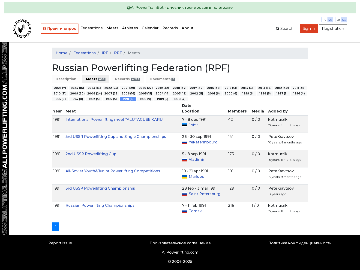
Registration (333, 28)
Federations (91, 28)
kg (344, 19)
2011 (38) (299, 88)
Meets (112, 28)
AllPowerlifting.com (180, 252)
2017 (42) (197, 88)
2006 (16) (128, 93)
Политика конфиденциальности (300, 243)
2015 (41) (231, 88)
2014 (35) (248, 88)
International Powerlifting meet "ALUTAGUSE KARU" (115, 119)
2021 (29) (128, 88)
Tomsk (195, 211)
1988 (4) (180, 99)
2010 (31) (60, 93)
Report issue (60, 243)
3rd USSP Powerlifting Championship (100, 188)
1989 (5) (162, 99)
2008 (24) (94, 93)
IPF (105, 53)
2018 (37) (179, 88)
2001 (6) (214, 93)
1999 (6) (248, 93)
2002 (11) (196, 93)
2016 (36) (213, 88)
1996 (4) (299, 93)
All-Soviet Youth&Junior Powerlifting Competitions (113, 171)
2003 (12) (179, 93)
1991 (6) (128, 99)
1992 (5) (111, 99)
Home (61, 53)
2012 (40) (282, 88)
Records (170, 28)
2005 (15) (145, 93)
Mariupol (197, 176)
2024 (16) (77, 88)
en (330, 19)
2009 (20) (77, 93)
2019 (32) (162, 88)
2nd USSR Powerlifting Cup (91, 154)
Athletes (130, 28)
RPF (118, 53)
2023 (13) (94, 88)
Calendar (150, 28)
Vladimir (196, 159)
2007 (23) (111, 93)
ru (325, 19)
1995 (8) (60, 99)
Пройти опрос (59, 28)
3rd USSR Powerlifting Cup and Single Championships (116, 136)
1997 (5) (282, 93)
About (187, 28)
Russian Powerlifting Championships (100, 205)
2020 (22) (145, 88)
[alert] (180, 7)
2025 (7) (60, 88)
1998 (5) (265, 93)
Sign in (309, 28)
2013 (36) (265, 88)
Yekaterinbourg (203, 142)
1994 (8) (77, 99)
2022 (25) (111, 88)
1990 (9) (145, 99)
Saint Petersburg (204, 194)
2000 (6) (231, 93)
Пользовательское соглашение (180, 243)
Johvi (193, 125)
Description (66, 79)
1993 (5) (94, 99)
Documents (162, 79)
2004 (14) (163, 93)
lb (338, 19)
